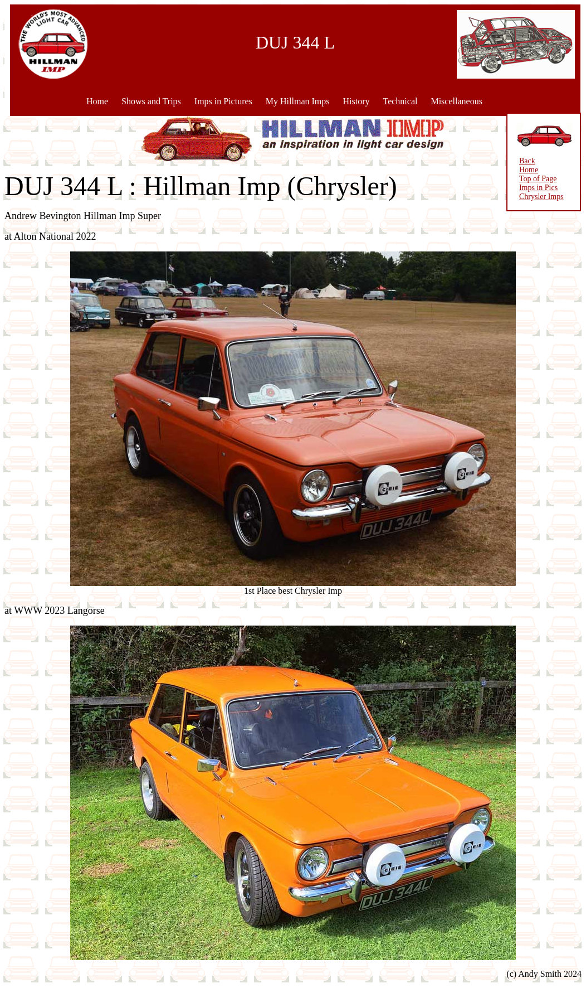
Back (527, 161)
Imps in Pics (538, 187)
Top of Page (537, 179)
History (356, 101)
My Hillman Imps (298, 101)
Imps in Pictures (223, 101)
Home (97, 101)
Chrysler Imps (541, 196)
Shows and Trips (151, 101)
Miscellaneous (456, 101)
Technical (400, 101)
